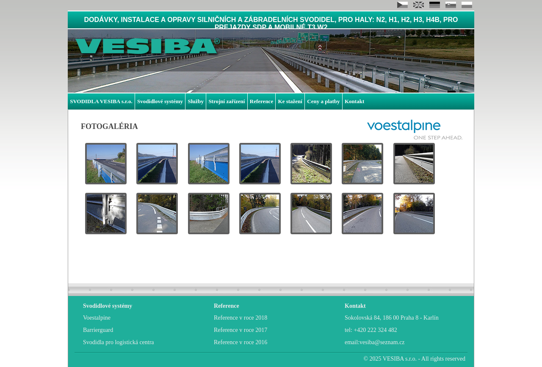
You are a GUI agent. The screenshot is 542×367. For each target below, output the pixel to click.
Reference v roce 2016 (240, 342)
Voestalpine (97, 318)
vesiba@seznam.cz (382, 342)
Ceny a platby (323, 101)
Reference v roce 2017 (240, 330)
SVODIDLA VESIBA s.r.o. (101, 101)
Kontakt (354, 101)
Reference (261, 101)
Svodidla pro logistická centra (118, 342)
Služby (196, 101)
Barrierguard (98, 330)
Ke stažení (290, 101)
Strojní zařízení (226, 101)
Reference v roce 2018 (240, 318)
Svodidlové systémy (160, 101)
